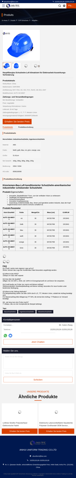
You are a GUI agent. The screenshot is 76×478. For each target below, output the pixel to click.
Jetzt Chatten (38, 342)
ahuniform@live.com (10, 2)
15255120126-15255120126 (63, 2)
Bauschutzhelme (10, 312)
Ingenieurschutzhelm (27, 312)
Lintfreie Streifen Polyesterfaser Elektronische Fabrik (15, 424)
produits (13, 20)
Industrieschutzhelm (45, 312)
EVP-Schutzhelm (24, 20)
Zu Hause (5, 20)
